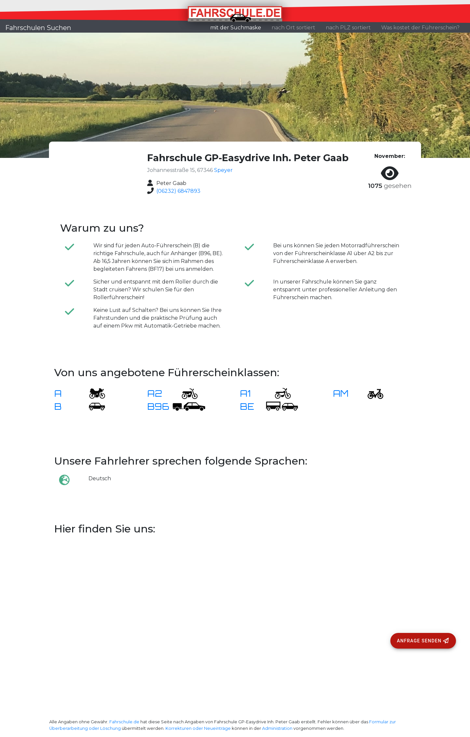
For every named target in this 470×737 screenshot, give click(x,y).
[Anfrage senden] (423, 641)
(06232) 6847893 (178, 191)
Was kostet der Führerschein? (420, 27)
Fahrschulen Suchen (38, 28)
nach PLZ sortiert (348, 27)
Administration (277, 728)
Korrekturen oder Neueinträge (198, 728)
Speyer (223, 170)
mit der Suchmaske (238, 27)
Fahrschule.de (124, 721)
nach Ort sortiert (293, 27)
